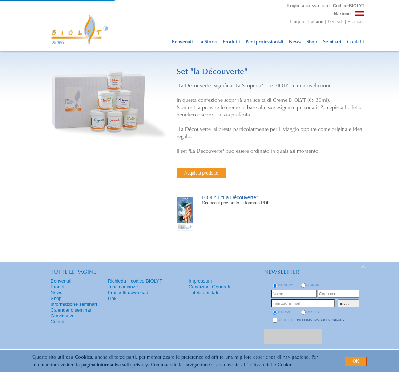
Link (112, 298)
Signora (285, 285)
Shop (311, 42)
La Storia (207, 42)
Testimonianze (123, 286)
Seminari (332, 42)
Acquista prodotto (201, 173)
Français (356, 21)
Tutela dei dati (203, 292)
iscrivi (284, 312)
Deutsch (336, 21)
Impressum (200, 281)
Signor (312, 285)
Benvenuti (182, 42)
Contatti (355, 42)
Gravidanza (62, 316)
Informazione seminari (74, 304)
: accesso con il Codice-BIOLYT (325, 5)
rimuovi (313, 312)
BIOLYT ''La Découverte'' (230, 197)
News (295, 42)
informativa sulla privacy (122, 365)
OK (355, 361)
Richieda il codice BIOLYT (135, 281)
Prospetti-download (128, 292)
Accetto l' (311, 320)
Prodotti (231, 42)
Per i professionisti (264, 42)
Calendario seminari (72, 310)
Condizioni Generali (209, 286)
